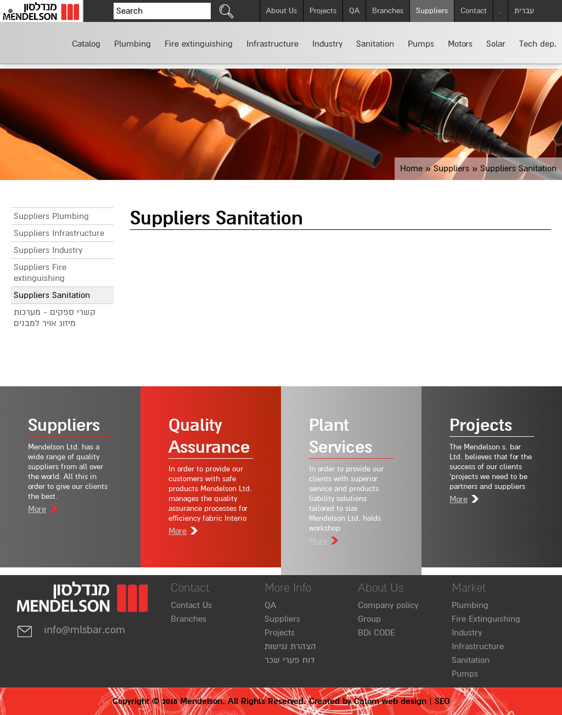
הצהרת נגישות (290, 646)
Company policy (388, 605)
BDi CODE (376, 632)
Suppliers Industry (48, 250)
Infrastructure (478, 646)
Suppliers (432, 10)
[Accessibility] (10, 11)
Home (411, 168)
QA (354, 10)
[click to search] (226, 11)
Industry (467, 632)
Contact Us (191, 605)
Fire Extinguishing (486, 618)
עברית (524, 10)
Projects (323, 10)
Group (369, 618)
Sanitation (471, 660)
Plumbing (470, 605)
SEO (442, 701)
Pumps (465, 673)
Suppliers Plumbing (51, 216)
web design (404, 701)
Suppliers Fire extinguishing (40, 273)
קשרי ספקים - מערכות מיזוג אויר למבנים (54, 318)
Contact (473, 10)
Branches (387, 10)
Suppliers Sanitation (52, 295)
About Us (281, 10)
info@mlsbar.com (70, 630)
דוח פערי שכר (289, 660)
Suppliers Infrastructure (59, 233)
